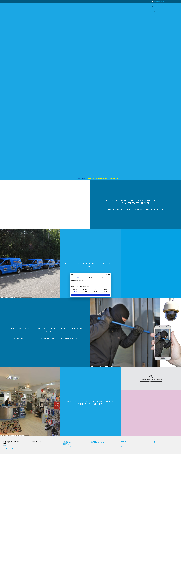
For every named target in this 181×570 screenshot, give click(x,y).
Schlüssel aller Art (65, 443)
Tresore (122, 444)
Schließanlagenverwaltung (67, 446)
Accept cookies (150, 381)
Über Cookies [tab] (104, 277)
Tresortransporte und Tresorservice (76, 446)
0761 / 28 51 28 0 (26, 1)
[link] (151, 376)
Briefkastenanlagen (123, 441)
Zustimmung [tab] (77, 277)
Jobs (110, 178)
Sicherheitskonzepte (66, 444)
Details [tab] (90, 277)
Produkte (105, 178)
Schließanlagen (102, 442)
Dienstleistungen (97, 178)
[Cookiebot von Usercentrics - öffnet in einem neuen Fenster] (106, 274)
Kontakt (115, 178)
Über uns (88, 178)
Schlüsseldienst (93, 441)
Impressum (153, 441)
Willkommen (81, 178)
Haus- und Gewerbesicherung (95, 442)
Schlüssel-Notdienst (66, 441)
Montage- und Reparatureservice (67, 442)
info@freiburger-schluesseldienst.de (158, 1)
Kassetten (122, 446)
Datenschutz (153, 442)
